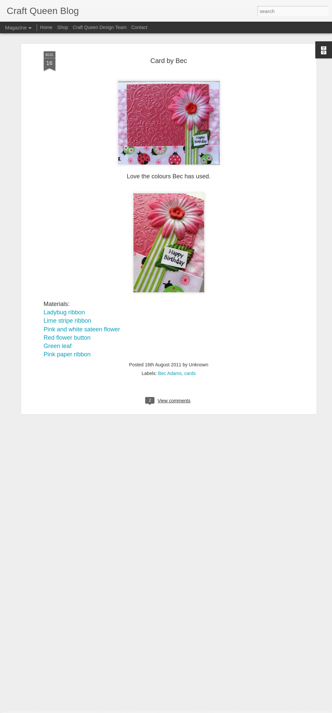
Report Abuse (206, 709)
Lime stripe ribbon (67, 244)
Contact (139, 27)
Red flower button (67, 261)
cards (190, 297)
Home (46, 27)
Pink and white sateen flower (82, 253)
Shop (62, 27)
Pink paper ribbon (67, 278)
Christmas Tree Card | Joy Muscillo (144, 554)
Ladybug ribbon (64, 236)
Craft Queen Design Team (100, 27)
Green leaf (58, 269)
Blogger (187, 709)
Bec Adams (170, 297)
